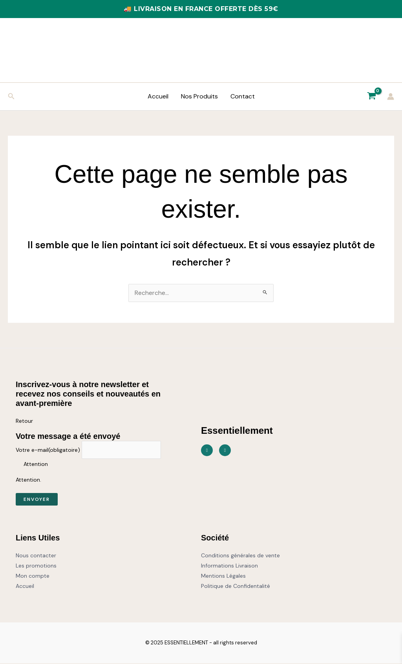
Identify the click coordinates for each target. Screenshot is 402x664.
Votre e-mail (48, 450)
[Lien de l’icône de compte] (390, 96)
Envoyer (37, 500)
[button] (11, 96)
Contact (242, 96)
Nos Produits (199, 96)
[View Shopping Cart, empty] (371, 96)
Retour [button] (24, 421)
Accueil (158, 96)
